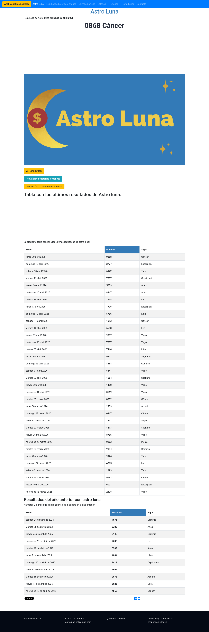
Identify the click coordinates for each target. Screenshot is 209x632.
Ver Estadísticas (34, 171)
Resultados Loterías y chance (61, 4)
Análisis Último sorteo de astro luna (44, 186)
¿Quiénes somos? (116, 618)
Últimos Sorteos (87, 4)
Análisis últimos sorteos (16, 4)
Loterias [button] (102, 4)
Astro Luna (38, 4)
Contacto (141, 4)
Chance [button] (114, 4)
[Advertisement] (103, 52)
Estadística (128, 4)
